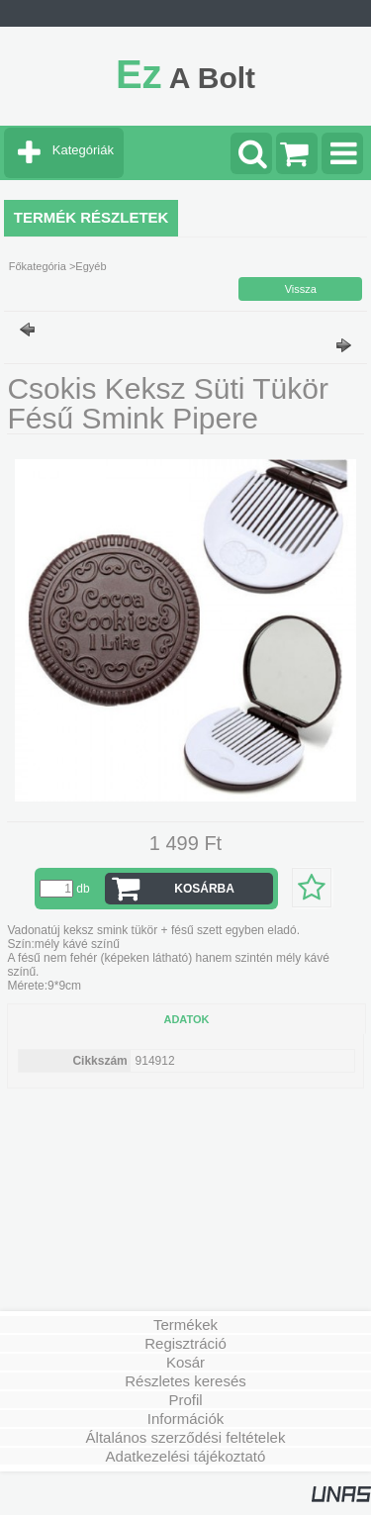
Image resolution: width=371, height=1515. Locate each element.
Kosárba (204, 889)
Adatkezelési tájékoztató (186, 1456)
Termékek (185, 1324)
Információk (186, 1418)
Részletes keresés (185, 1381)
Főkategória (37, 266)
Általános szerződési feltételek (186, 1437)
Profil (185, 1399)
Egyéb (90, 266)
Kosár (185, 1362)
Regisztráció (185, 1343)
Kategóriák (83, 149)
